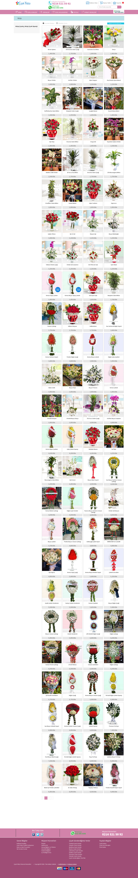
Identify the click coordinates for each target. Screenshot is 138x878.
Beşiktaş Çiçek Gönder (75, 847)
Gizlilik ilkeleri (62, 864)
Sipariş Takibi (107, 3)
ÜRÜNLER (44, 12)
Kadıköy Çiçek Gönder (75, 852)
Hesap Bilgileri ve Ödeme (48, 847)
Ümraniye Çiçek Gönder (75, 854)
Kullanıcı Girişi (93, 3)
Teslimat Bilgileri (46, 851)
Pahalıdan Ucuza (61, 23)
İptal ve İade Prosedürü (23, 847)
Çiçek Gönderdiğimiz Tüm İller (77, 858)
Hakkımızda (44, 845)
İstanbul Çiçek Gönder (75, 843)
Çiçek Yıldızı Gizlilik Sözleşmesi (25, 845)
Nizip (20, 18)
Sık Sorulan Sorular (22, 849)
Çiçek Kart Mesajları (104, 845)
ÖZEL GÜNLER (31, 12)
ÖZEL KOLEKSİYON (60, 12)
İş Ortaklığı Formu (46, 852)
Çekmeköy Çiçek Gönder (76, 851)
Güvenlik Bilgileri (46, 849)
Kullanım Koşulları (21, 843)
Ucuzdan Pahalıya (48, 23)
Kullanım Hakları (72, 864)
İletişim (43, 843)
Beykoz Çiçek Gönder (75, 849)
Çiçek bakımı (102, 843)
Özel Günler (102, 847)
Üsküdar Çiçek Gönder (75, 856)
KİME (19, 12)
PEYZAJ (74, 12)
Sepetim (118, 3)
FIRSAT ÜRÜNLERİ (89, 12)
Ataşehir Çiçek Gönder (75, 845)
